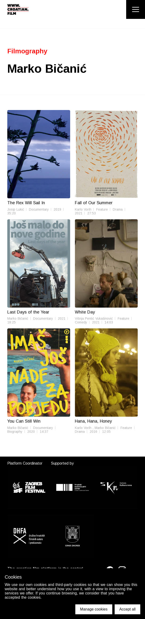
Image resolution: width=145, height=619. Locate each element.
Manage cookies (94, 609)
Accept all (127, 609)
